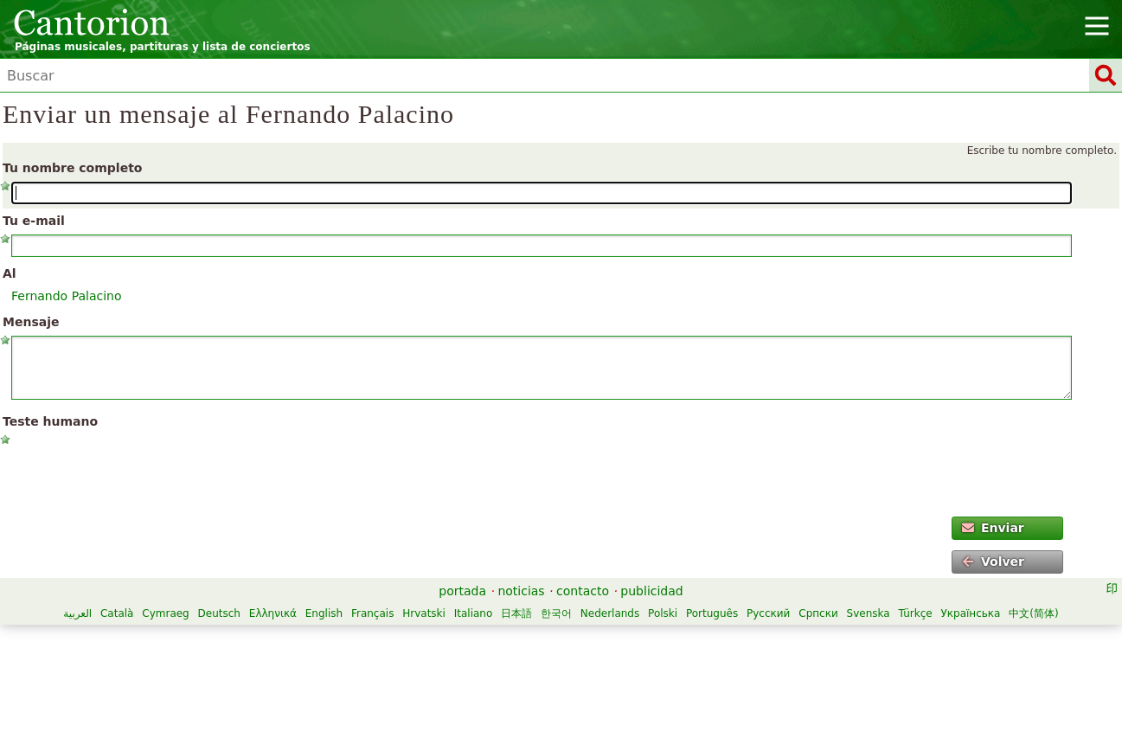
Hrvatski (424, 613)
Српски (818, 613)
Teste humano (50, 421)
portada (462, 591)
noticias (520, 591)
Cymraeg (165, 613)
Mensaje (31, 322)
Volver (993, 561)
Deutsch (219, 613)
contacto (582, 591)
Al (9, 273)
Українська (970, 613)
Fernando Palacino (66, 296)
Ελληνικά (273, 613)
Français (372, 613)
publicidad (651, 591)
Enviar (993, 528)
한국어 (556, 613)
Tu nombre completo (72, 168)
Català (116, 613)
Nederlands (609, 613)
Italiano (473, 613)
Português (712, 613)
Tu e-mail (34, 221)
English (324, 613)
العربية (77, 613)
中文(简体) (1033, 613)
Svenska (868, 613)
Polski (662, 613)
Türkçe (915, 613)
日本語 (516, 613)
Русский (768, 613)
